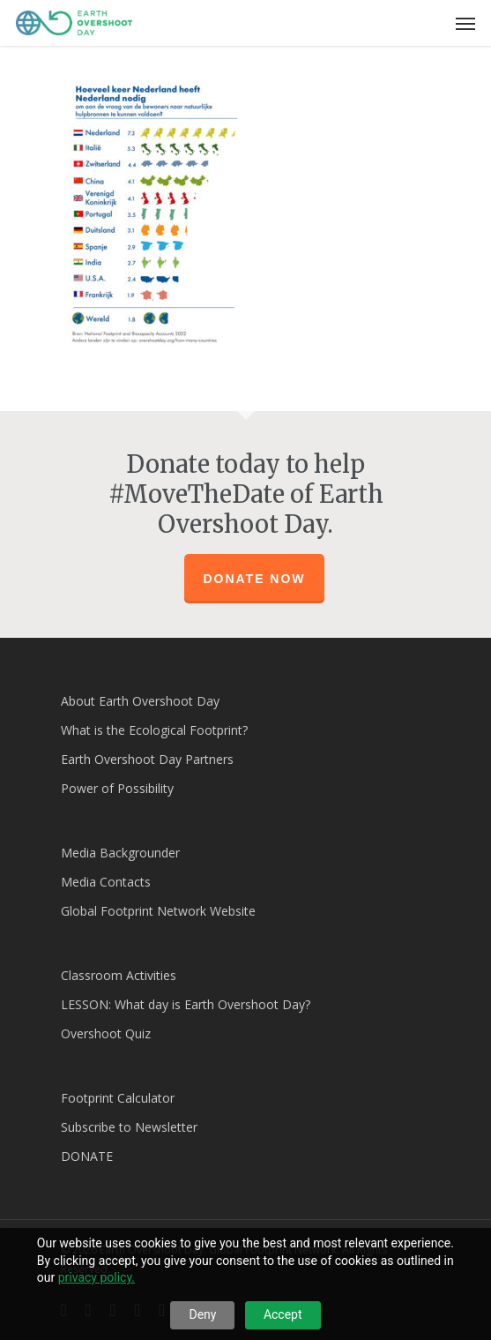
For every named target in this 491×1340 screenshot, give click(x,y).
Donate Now (254, 579)
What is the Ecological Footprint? (154, 730)
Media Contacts (106, 881)
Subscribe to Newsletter (129, 1127)
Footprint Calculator (118, 1097)
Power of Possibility (117, 788)
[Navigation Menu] (465, 23)
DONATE (87, 1156)
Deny (202, 1314)
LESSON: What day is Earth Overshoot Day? (185, 1004)
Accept (283, 1314)
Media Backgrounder (120, 852)
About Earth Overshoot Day (140, 700)
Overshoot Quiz (106, 1033)
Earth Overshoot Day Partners (147, 759)
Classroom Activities (118, 975)
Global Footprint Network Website (158, 910)
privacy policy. (96, 1277)
